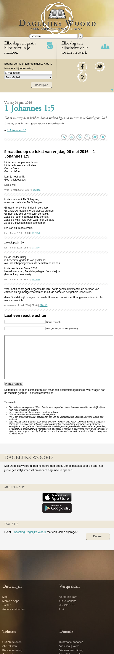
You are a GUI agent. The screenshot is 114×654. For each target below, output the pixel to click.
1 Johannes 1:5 (29, 109)
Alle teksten (9, 646)
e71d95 (36, 247)
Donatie (66, 632)
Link (61, 609)
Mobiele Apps (10, 601)
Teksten (9, 632)
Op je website (67, 601)
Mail (5, 596)
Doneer (98, 536)
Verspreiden (69, 587)
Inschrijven (41, 85)
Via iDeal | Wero (69, 646)
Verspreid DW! (68, 596)
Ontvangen (12, 587)
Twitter (6, 605)
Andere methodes (13, 609)
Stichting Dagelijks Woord (30, 532)
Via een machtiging (71, 650)
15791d (36, 233)
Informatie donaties (71, 642)
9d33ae (37, 190)
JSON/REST (67, 605)
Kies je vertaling (12, 650)
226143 (44, 305)
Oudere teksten (12, 642)
